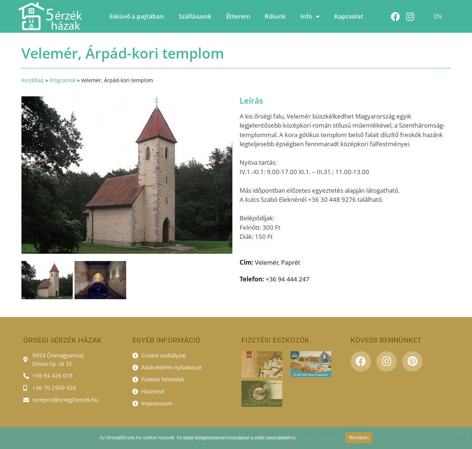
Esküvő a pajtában (136, 16)
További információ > (320, 437)
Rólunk (275, 16)
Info (310, 16)
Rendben (359, 437)
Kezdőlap (32, 80)
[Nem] (463, 437)
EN (438, 16)
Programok (62, 80)
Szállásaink (195, 16)
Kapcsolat (348, 16)
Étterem (238, 16)
